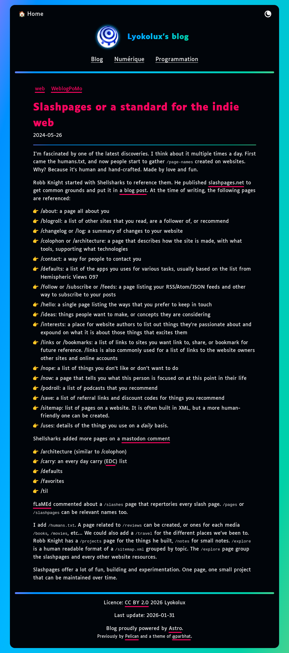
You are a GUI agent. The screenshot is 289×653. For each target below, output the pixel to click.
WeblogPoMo (66, 89)
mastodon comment (146, 439)
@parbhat (181, 636)
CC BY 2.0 (137, 603)
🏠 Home (31, 14)
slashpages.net (226, 183)
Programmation (176, 59)
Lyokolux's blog (158, 37)
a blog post (133, 190)
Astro (175, 628)
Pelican (132, 636)
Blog (97, 59)
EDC (111, 461)
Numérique (129, 59)
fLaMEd (42, 504)
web (40, 89)
